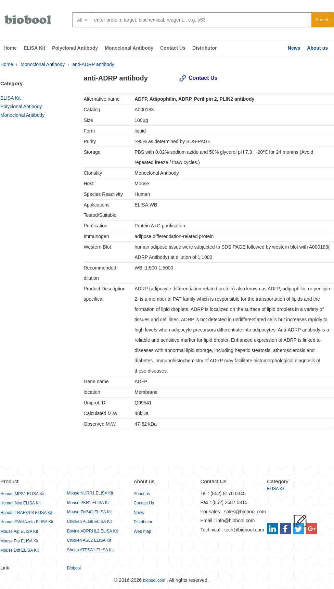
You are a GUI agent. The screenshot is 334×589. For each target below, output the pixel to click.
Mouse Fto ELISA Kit (19, 541)
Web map (142, 531)
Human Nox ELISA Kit (20, 503)
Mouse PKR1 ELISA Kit (88, 502)
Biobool (74, 568)
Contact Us (172, 48)
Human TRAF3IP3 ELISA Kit (26, 512)
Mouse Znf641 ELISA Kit (89, 512)
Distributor (204, 48)
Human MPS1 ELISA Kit (22, 493)
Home (10, 48)
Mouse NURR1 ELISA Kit (90, 493)
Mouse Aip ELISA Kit (19, 531)
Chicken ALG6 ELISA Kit (89, 521)
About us (317, 48)
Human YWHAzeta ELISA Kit (26, 521)
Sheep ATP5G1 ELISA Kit (90, 550)
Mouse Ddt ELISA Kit (19, 550)
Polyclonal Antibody (75, 48)
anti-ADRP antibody (93, 64)
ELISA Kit (34, 48)
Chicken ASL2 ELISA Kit (89, 540)
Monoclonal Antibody (129, 48)
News (294, 48)
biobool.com (154, 580)
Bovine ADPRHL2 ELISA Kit (92, 531)
